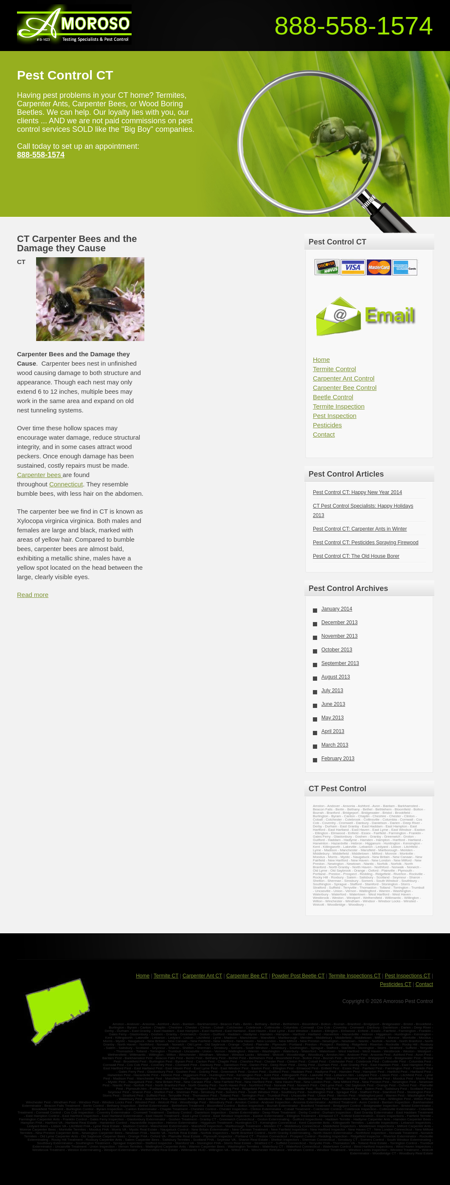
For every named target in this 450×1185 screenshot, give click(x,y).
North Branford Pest (170, 1085)
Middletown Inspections (376, 1126)
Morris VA (119, 1129)
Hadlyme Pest (326, 1072)
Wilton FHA (239, 1150)
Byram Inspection (109, 1109)
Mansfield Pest (176, 1078)
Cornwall (406, 819)
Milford (377, 853)
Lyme (317, 850)
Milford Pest (334, 1078)
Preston (334, 874)
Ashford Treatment (343, 1102)
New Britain (381, 857)
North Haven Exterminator (332, 1133)
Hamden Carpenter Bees (412, 1119)
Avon (376, 806)
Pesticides (327, 425)
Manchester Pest (149, 1078)
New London (381, 860)
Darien (395, 823)
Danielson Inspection (210, 1112)
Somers (367, 881)
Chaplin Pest (227, 1061)
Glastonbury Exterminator (146, 1119)
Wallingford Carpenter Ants (166, 1146)
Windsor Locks (389, 901)
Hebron (356, 843)
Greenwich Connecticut (236, 1119)
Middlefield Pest (283, 1078)
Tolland (385, 887)
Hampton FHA (31, 1123)
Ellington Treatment (301, 1116)
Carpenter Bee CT (246, 976)
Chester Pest (274, 1061)
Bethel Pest (237, 1058)
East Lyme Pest (205, 1068)
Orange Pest (386, 1085)
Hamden (366, 840)
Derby (317, 826)
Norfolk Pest (143, 1085)
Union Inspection (102, 1146)
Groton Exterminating (273, 1119)
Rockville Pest (301, 1089)
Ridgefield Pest (253, 1089)
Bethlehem (383, 809)
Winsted (409, 901)
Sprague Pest (346, 1092)
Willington (411, 898)
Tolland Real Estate (372, 1143)
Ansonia (349, 806)
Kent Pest (271, 1075)
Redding (366, 874)
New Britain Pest (167, 1082)
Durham (331, 826)
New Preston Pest (375, 1082)
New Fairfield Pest (228, 1082)
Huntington (392, 843)
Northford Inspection (371, 1133)
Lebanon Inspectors (416, 1123)
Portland (319, 874)
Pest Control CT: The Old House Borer (356, 556)
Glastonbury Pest (160, 1072)
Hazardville (339, 843)
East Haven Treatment (163, 1116)
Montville (406, 853)
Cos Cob (323, 1027)
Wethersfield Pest (345, 1099)
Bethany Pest (215, 1058)
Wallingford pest (370, 1095)
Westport (353, 898)
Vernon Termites (130, 1146)
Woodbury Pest (220, 1102)
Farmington (397, 833)
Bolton (418, 809)
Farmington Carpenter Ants (39, 1119)
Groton (408, 836)
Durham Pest (328, 1065)
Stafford (356, 884)
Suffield (334, 887)
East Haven (360, 830)
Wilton (317, 901)
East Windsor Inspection (231, 1116)
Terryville (350, 887)
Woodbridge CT (384, 1153)
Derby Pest (306, 1065)
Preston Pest (181, 1089)
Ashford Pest (403, 1055)
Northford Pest (260, 1085)
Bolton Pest (311, 1058)
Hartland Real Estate (81, 1123)
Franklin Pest (423, 1068)
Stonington (390, 884)
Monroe (391, 853)
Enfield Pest (330, 1068)
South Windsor (387, 881)
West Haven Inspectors (413, 1146)
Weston (337, 898)
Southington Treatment (93, 1143)
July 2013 (332, 690)
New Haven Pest (288, 1082)
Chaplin (363, 816)
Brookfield (402, 813)
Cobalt (318, 819)
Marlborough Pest (204, 1078)
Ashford (364, 806)
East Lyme (380, 830)
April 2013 (332, 731)
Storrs (405, 884)
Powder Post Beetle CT (298, 976)
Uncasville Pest (303, 1095)
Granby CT (208, 1119)
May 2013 (332, 718)
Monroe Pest (356, 1078)
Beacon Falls (322, 809)
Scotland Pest (420, 1089)
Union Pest (325, 1095)
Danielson (379, 823)
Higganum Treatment (216, 1123)
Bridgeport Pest (379, 1058)
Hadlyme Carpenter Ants (371, 1119)
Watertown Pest (182, 1099)
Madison (330, 850)
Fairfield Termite (419, 1116)
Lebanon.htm (344, 1075)
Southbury (409, 881)
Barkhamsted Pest (138, 1058)
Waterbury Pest (130, 1099)
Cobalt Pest (317, 1061)
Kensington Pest (248, 1075)
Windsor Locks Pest (117, 1102)
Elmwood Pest (307, 1068)
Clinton (409, 816)
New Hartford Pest (258, 1082)
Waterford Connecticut (303, 1146)
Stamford (371, 884)
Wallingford (367, 891)
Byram (336, 816)
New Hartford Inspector (327, 1129)
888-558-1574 (353, 25)
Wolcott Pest (167, 1102)
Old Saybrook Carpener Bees (103, 1136)
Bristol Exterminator (416, 1106)
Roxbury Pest (351, 1089)
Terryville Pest (178, 1095)
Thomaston (368, 887)
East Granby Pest (354, 1065)
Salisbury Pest (396, 1089)
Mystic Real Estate (143, 1129)
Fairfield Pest (372, 1068)
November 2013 (339, 636)
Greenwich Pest (233, 1072)
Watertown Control (337, 1146)
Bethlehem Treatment (188, 1106)
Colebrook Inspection (360, 1109)
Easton (419, 830)
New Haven (360, 860)
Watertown (357, 894)
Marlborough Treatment (243, 1126)
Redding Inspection (333, 1136)
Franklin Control (75, 1119)
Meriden (406, 850)
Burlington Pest (160, 1061)
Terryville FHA (319, 1143)
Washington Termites (243, 1146)
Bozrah (318, 813)
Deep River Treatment (278, 1112)
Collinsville (371, 819)
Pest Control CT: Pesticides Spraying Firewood (366, 543)
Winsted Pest (145, 1102)
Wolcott (318, 905)
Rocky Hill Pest (326, 1089)
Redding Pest (229, 1089)
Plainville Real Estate (184, 1136)
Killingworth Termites (348, 1123)
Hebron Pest (170, 1075)
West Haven (401, 894)
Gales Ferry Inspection (107, 1119)
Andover (333, 806)
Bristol (387, 813)
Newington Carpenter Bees (102, 1133)
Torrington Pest (253, 1095)
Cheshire (379, 816)
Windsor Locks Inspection (368, 1150)
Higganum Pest (194, 1075)
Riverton (400, 874)
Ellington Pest (283, 1068)
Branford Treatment (315, 1106)
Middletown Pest (310, 1078)
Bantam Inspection (396, 1102)
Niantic (369, 864)
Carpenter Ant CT (202, 976)
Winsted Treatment (404, 1150)
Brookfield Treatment (47, 1109)
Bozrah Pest (332, 1058)
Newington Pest (404, 1082)
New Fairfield (201, 1041)
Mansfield (368, 850)
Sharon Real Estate (253, 1140)
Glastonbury (343, 836)
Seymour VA (226, 1140)
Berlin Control (93, 1106)
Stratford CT (263, 1143)
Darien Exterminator (244, 1112)
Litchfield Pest (411, 1075)
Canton (349, 816)
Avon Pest (423, 1055)
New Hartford (338, 860)
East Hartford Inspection (80, 1116)
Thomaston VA (344, 1143)
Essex (366, 833)
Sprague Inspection (127, 1143)
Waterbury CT (272, 1146)
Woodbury (356, 905)
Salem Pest (373, 1089)
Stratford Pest (132, 1095)
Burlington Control (79, 1109)
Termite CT (166, 976)
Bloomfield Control (221, 1106)
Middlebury (321, 853)
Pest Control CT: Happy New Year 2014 (357, 492)
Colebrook (352, 819)
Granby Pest (208, 1072)
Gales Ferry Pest (131, 1072)
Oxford (373, 870)
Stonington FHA (209, 1143)
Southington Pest (320, 1092)
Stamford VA (184, 1143)
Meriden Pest (230, 1078)
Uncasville (322, 891)
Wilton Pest (422, 1099)
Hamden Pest (349, 1072)
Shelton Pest (163, 1092)
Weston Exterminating (84, 1150)
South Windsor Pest (263, 1092)
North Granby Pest (202, 1085)
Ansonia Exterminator (309, 1102)
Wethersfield (372, 898)
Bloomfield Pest (288, 1058)
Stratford (319, 887)
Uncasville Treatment (71, 1146)
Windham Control (300, 1150)
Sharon (414, 877)
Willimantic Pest (373, 1099)
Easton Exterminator (268, 1116)
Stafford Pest (370, 1092)
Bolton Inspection (251, 1106)
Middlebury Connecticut (302, 1126)
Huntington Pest (221, 1075)
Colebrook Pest (367, 1061)
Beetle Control (333, 397)
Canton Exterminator (141, 1109)
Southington (322, 884)
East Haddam (372, 826)
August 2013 (335, 677)
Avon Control (369, 1102)
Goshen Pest (186, 1072)
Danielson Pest (235, 1065)
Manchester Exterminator (169, 1126)
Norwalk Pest (284, 1085)
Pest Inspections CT (407, 976)
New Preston (310, 1041)
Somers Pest (235, 1092)
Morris (333, 857)
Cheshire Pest (250, 1061)
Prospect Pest (205, 1089)
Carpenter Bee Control (345, 387)
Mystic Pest (116, 1082)
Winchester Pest (38, 1102)
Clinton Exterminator (265, 1109)
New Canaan (402, 857)
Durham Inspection (337, 1112)
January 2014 (336, 609)
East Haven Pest (178, 1068)
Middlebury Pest (255, 1078)
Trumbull (418, 887)
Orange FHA (137, 1136)
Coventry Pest (161, 1065)
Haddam (334, 840)
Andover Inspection (275, 1102)
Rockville (416, 874)
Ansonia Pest (380, 1055)
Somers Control (372, 1140)
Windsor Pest (89, 1102)
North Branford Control (248, 1133)
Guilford (319, 840)
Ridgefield (383, 874)
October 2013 (336, 650)
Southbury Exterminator (55, 1143)
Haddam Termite (338, 1119)
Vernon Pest (346, 1095)
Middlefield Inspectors (339, 1126)
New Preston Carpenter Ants (57, 1133)
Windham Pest (64, 1102)
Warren (384, 891)
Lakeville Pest (320, 1075)
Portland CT (245, 1136)
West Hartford (378, 894)
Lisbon (396, 847)
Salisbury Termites (176, 1140)
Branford (333, 813)
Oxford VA (158, 1136)
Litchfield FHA (79, 1126)
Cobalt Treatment (297, 1109)
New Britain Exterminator (210, 1129)
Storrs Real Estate (237, 1143)
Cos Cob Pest (137, 1065)
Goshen (361, 836)
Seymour (399, 877)
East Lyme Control (197, 1116)
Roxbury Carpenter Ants (104, 1140)
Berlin (339, 809)
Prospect (350, 874)
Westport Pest (318, 1099)
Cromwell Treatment (148, 1112)
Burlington (320, 816)
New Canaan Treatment (250, 1129)
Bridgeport (350, 813)
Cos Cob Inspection (79, 1112)
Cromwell (346, 823)
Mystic (345, 857)
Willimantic (393, 898)
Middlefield (340, 853)
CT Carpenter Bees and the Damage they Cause (77, 243)
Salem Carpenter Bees (142, 1140)
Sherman (334, 881)
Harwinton (320, 843)
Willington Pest (399, 1099)
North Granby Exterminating (289, 1133)
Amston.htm (335, 1055)
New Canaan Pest (197, 1082)
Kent (316, 847)
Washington (402, 891)
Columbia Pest (420, 1061)
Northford (381, 867)
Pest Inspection (335, 415)
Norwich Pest (307, 1085)
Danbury (362, 823)
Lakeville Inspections (382, 1123)
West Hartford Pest (211, 1099)
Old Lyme (320, 870)
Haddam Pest (302, 1072)
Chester (395, 816)
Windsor (369, 901)
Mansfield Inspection (206, 1126)
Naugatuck (361, 857)
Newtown (354, 864)
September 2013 (340, 663)
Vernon (350, 891)
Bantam (389, 806)
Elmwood (338, 833)
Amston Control (247, 1102)
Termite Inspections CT (355, 976)
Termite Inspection (339, 406)
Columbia (389, 819)
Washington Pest (420, 1095)
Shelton (318, 881)
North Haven (361, 867)
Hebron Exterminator (182, 1123)
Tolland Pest (229, 1095)
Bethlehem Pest (261, 1058)
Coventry (329, 823)
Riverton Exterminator (400, 1136)
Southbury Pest (292, 1092)
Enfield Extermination (357, 1116)
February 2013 (337, 759)
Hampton (383, 840)
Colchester (334, 819)
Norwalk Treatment (403, 1133)
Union (337, 891)
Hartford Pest (397, 1072)
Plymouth (405, 870)
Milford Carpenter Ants (414, 1126)
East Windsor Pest (234, 1068)
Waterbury (321, 894)
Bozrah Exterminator (282, 1106)
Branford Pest (354, 1058)
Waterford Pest (156, 1099)
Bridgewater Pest (408, 1058)
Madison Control (135, 1126)
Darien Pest (258, 1065)
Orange (360, 870)
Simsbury (351, 881)
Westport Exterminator (121, 1150)
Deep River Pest (282, 1065)
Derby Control (308, 1112)
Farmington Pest (398, 1068)
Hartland (414, 840)
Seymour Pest (118, 1092)
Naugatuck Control (174, 1129)
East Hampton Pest (416, 1065)
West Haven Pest (242, 1099)
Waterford (339, 894)
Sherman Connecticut (318, 1140)
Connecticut (66, 484)
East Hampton (396, 826)
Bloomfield (403, 809)
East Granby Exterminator (373, 1112)
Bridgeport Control (347, 1106)
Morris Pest (424, 1078)
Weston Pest (294, 1099)
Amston (318, 806)
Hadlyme (350, 840)
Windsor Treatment (331, 1150)
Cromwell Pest (186, 1065)
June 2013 (333, 704)
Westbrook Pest (270, 1099)
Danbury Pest (210, 1065)
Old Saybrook (340, 870)
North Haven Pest (232, 1085)
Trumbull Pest (277, 1095)
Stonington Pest (419, 1092)
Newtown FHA (136, 1133)
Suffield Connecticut (291, 1143)
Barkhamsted (408, 806)
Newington (336, 864)
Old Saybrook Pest (359, 1085)
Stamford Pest (393, 1092)
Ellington (321, 833)
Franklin (415, 833)
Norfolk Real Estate (183, 1133)
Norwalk (397, 867)
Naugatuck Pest (140, 1082)
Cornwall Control (48, 1112)
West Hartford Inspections (373, 1146)
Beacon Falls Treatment (62, 1106)
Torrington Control (403, 1143)
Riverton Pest (278, 1089)
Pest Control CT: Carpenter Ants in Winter (360, 529)
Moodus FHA (99, 1129)
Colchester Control (327, 1109)
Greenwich (392, 836)
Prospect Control (302, 1136)
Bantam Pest (112, 1058)
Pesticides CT (395, 984)
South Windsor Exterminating (409, 1140)
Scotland (382, 877)
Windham (352, 901)
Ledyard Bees (37, 1126)
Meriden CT (272, 1126)
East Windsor (401, 830)
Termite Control (334, 368)
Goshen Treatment (183, 1119)
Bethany (353, 809)
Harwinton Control (113, 1123)
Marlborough (387, 850)
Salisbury (366, 877)
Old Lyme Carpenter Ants (59, 1136)
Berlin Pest (194, 1058)
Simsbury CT (347, 1140)
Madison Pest (123, 1078)
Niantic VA (157, 1133)
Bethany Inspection (121, 1106)
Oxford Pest (407, 1085)
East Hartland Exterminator (122, 1116)
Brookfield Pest (135, 1061)
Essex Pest (351, 1068)
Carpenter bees (40, 474)
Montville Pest (379, 1078)
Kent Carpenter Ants (314, 1123)
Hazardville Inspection (146, 1123)
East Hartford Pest (117, 1068)
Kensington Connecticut (278, 1123)
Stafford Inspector (158, 1143)
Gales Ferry (322, 836)
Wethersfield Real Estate (159, 1150)
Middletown (360, 853)
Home (321, 359)
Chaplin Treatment (174, 1109)
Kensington (411, 843)
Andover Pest (357, 1055)
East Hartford (212, 1031)
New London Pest (317, 1082)
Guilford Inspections (307, 1119)
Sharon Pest (141, 1092)
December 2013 (339, 622)
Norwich (413, 867)
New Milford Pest (346, 1082)
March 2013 (334, 745)
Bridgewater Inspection (381, 1106)
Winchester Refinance (267, 1150)
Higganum (372, 843)
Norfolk (382, 864)
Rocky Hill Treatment (67, 1140)
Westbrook (321, 898)
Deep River (411, 823)
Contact (324, 434)
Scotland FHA (203, 1140)
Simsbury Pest (212, 1092)
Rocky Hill (320, 877)
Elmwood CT (328, 1116)
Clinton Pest (296, 1061)
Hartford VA (53, 1123)
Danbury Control (179, 1112)
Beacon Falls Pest (169, 1058)
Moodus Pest (403, 1078)
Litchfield (411, 847)
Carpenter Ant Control (343, 378)
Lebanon (366, 847)
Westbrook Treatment (48, 1150)
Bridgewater (370, 813)
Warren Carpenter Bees (207, 1146)
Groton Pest (257, 1072)
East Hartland (338, 830)
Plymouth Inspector (217, 1136)
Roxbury (337, 877)
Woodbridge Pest (193, 1102)
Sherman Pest (187, 1092)
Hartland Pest (421, 1072)
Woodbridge (336, 905)
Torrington (400, 887)
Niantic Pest (121, 1085)
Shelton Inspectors (285, 1140)
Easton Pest (260, 1068)
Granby (375, 836)
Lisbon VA (58, 1126)
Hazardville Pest (146, 1075)
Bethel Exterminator (154, 1106)
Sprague (340, 884)
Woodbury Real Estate (416, 1153)
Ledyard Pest (367, 1075)
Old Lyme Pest (331, 1085)
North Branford (410, 1041)
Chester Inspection (233, 1109)
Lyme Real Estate (106, 1126)
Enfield (353, 833)
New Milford (402, 860)
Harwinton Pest (118, 1075)
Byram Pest (184, 1061)
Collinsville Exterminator (398, 1109)
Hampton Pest (374, 1072)
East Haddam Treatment (414, 1112)
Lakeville (350, 847)
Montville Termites (72, 1129)
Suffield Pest (155, 1095)
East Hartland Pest (148, 1068)
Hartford (399, 840)
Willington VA (218, 1150)
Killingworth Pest (294, 1075)
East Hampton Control (42, 1116)
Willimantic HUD (193, 1150)
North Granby (339, 867)
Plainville (388, 870)
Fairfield (379, 833)
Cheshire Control (203, 1109)
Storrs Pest (111, 1095)
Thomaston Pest (204, 1095)
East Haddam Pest (384, 1065)
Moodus (319, 857)
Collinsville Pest (394, 1061)
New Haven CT (359, 1129)
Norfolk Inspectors (214, 1133)
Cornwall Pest (113, 1065)
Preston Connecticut (271, 1136)
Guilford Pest (278, 1072)
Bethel (367, 809)
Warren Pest (395, 1095)
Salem (352, 877)
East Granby (349, 826)
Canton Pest (205, 1061)
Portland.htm (159, 1089)
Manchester (349, 850)
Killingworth (331, 847)
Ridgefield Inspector (366, 1136)
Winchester (333, 901)
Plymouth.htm (136, 1089)
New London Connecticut (393, 1129)
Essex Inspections (390, 1116)
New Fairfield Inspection (289, 1129)
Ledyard (382, 847)
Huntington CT (246, 1123)
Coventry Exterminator (114, 1112)
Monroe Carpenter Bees (38, 1129)
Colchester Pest (341, 1061)
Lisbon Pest (389, 1075)
